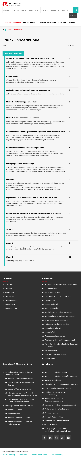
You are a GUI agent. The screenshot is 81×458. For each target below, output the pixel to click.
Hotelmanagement (53, 292)
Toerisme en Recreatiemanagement (60, 340)
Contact (53, 10)
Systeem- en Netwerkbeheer (57, 421)
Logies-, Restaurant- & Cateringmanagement (54, 399)
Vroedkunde (50, 358)
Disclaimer (23, 455)
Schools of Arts (33, 10)
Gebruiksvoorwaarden (39, 455)
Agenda (16, 10)
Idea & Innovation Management (58, 296)
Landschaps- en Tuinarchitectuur (58, 312)
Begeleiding (51, 22)
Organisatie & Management (56, 320)
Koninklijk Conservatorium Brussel (19, 406)
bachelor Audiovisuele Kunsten (20, 378)
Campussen (10, 296)
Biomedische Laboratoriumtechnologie (61, 284)
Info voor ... (7, 10)
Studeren (42, 22)
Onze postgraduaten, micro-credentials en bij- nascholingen (58, 429)
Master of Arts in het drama (19, 389)
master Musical (14, 414)
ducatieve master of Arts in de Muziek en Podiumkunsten (21, 400)
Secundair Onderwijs (53, 328)
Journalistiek (50, 300)
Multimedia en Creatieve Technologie (60, 316)
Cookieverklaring (9, 455)
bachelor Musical (15, 410)
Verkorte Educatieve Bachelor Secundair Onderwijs (61, 345)
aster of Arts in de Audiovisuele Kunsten (21, 383)
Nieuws (23, 10)
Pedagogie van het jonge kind (57, 324)
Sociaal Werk (50, 332)
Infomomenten (63, 10)
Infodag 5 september (13, 22)
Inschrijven (72, 22)
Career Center (11, 300)
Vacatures (9, 292)
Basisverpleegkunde (53, 380)
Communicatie (51, 288)
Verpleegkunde (51, 350)
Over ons (45, 10)
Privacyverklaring (57, 455)
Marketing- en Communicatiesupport (60, 405)
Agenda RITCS (11, 308)
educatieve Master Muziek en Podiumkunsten (20, 422)
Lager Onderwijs (51, 308)
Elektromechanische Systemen (58, 388)
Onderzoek (62, 22)
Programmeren (51, 413)
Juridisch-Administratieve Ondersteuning (55, 393)
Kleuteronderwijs (51, 304)
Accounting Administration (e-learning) (61, 376)
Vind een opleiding (30, 22)
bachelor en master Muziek (19, 417)
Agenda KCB (10, 304)
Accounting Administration (56, 372)
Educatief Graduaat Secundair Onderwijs (61, 384)
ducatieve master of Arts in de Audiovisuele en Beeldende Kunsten (22, 394)
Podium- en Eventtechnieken (57, 409)
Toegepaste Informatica (55, 336)
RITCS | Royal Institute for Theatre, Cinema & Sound (19, 373)
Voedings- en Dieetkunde (55, 354)
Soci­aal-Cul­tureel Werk (54, 417)
